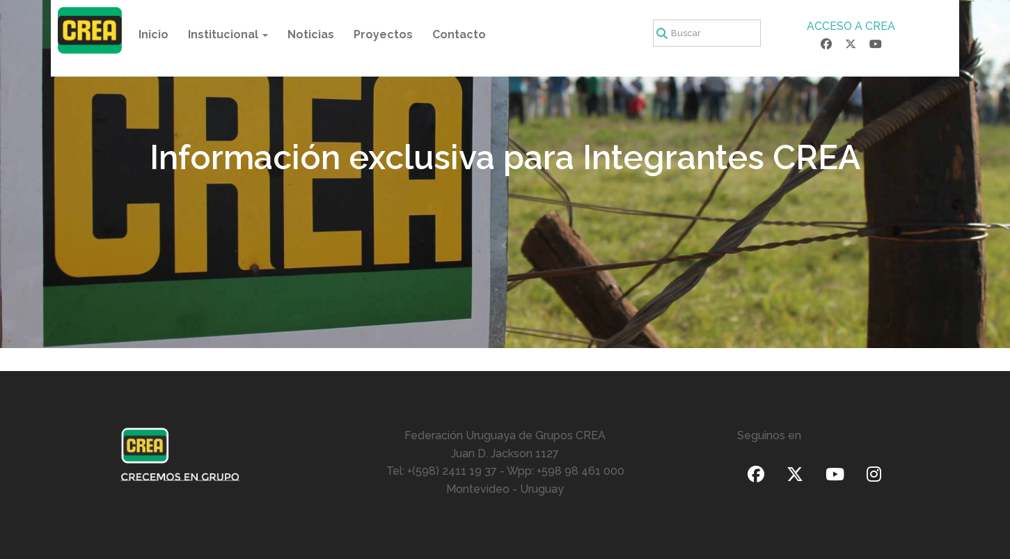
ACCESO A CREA (851, 26)
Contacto (459, 34)
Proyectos (383, 34)
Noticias (310, 34)
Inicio (153, 34)
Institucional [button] (228, 34)
